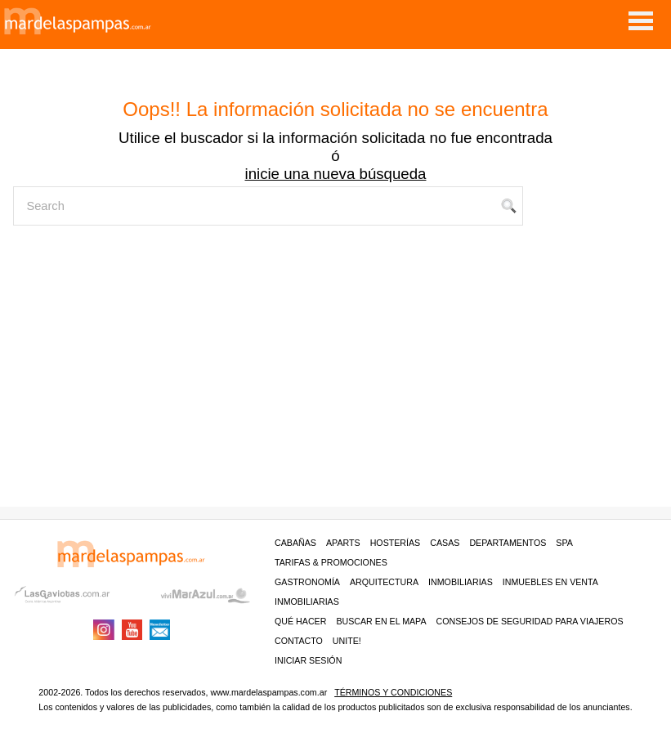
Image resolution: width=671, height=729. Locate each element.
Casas (444, 543)
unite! (347, 641)
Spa (564, 543)
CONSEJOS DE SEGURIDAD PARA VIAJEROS (530, 621)
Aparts (343, 543)
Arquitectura (384, 582)
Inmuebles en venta (550, 582)
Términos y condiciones (393, 692)
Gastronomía (307, 582)
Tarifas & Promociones (331, 562)
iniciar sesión (308, 660)
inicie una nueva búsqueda (335, 173)
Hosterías (395, 543)
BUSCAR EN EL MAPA (381, 621)
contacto (299, 641)
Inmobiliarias (460, 582)
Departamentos (507, 543)
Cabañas (295, 543)
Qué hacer (300, 621)
